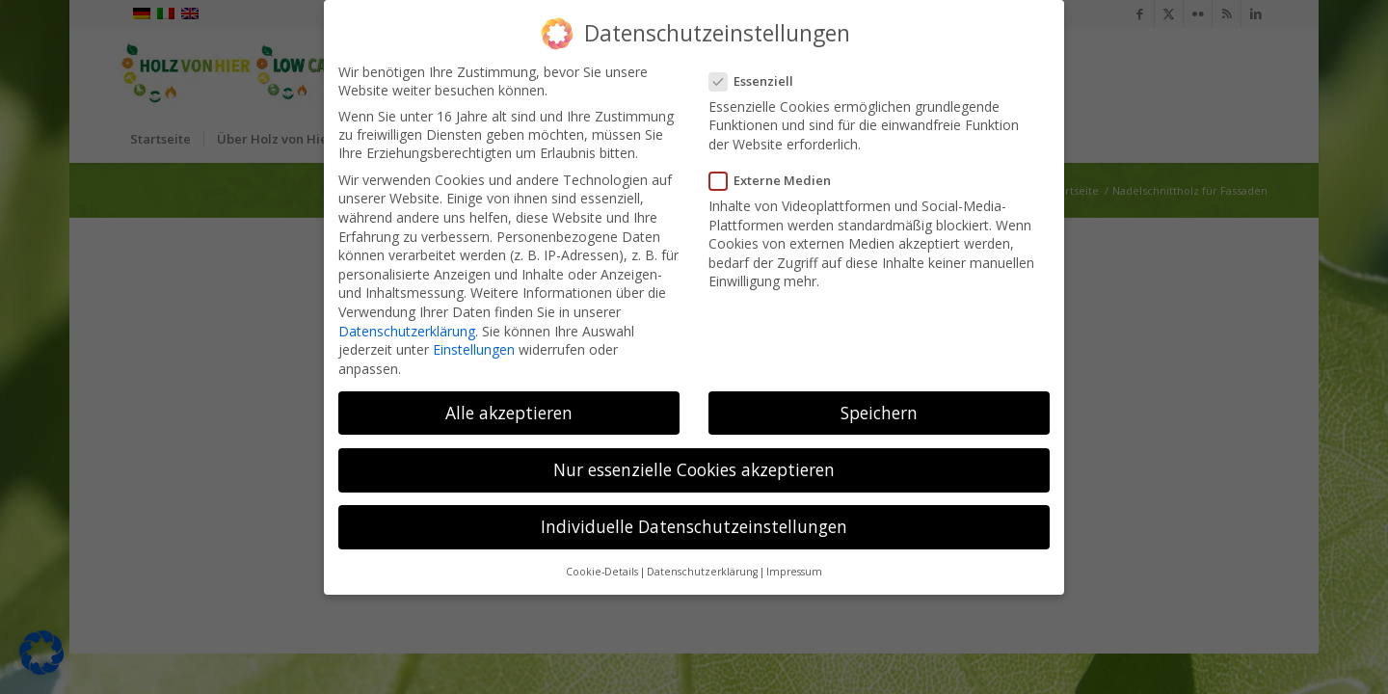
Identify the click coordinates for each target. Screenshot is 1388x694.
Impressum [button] (794, 571)
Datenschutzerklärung (406, 331)
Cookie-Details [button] (602, 571)
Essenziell (757, 81)
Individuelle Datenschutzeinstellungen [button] (694, 526)
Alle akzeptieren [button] (509, 412)
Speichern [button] (879, 412)
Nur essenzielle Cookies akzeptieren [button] (694, 469)
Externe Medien (775, 180)
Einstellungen (474, 349)
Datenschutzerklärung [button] (702, 571)
